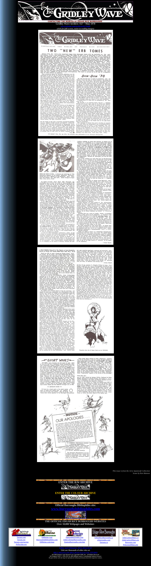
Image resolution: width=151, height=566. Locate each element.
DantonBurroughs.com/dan (74, 542)
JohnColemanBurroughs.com (74, 540)
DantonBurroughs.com (74, 537)
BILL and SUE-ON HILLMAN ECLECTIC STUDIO (75, 552)
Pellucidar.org (21, 544)
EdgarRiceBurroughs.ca (104, 537)
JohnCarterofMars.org (130, 540)
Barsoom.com (130, 542)
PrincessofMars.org (130, 545)
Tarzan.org (21, 540)
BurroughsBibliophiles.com (47, 540)
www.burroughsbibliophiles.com (75, 509)
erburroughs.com (103, 540)
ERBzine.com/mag (47, 542)
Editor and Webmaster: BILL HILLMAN (75, 548)
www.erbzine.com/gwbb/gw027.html (75, 26)
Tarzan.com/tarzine (21, 542)
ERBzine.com (47, 537)
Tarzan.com (21, 537)
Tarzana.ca (104, 542)
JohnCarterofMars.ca (130, 537)
